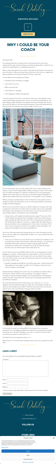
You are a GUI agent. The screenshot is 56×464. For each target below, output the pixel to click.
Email (5, 383)
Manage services (4, 447)
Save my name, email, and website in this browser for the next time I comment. (26, 390)
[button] (54, 438)
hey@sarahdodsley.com (28, 418)
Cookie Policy (25, 462)
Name (5, 380)
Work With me (28, 34)
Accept (28, 451)
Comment (6, 359)
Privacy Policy (31, 462)
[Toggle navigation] (28, 27)
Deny (28, 455)
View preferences (28, 459)
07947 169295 (28, 415)
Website (5, 387)
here (42, 283)
